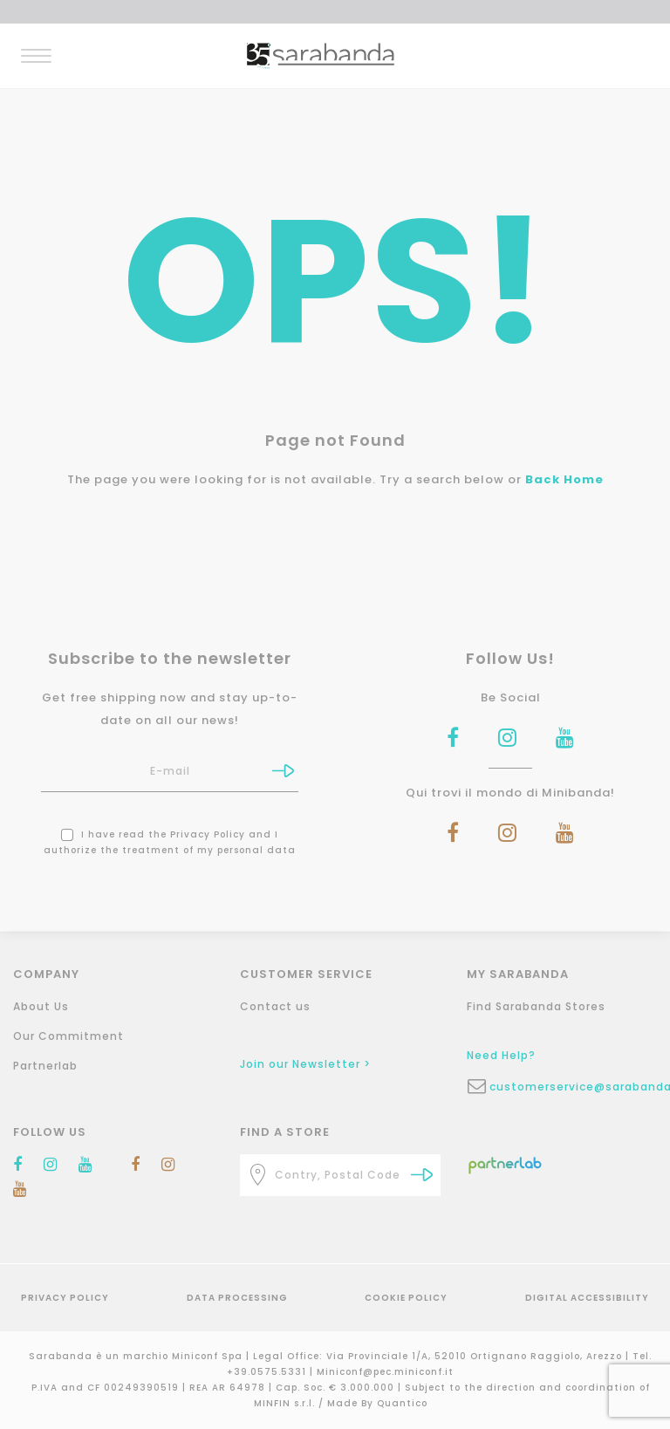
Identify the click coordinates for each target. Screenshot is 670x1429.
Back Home (564, 479)
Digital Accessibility (587, 1297)
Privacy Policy (207, 834)
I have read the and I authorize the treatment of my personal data (170, 842)
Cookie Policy (406, 1297)
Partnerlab (45, 1065)
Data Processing (237, 1297)
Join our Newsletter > (305, 1063)
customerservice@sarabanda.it (578, 1086)
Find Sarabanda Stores (536, 1006)
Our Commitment (68, 1036)
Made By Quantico (377, 1403)
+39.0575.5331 (268, 1371)
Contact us (275, 1006)
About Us (41, 1006)
